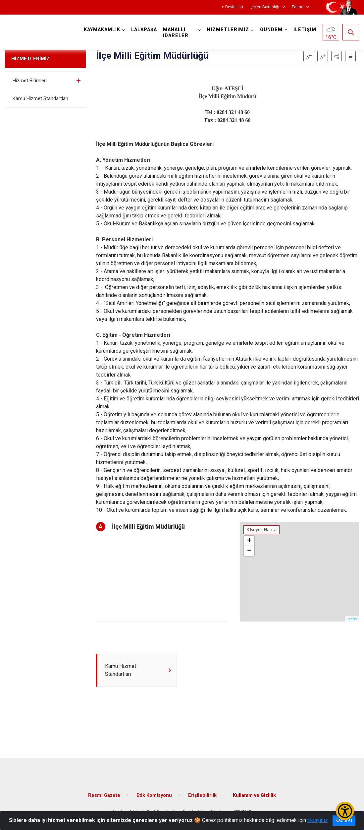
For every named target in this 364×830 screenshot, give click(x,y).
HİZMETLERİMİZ (30, 59)
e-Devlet (229, 7)
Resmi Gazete (104, 795)
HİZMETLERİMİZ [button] (228, 29)
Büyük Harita (263, 529)
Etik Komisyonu (154, 795)
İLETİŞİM (304, 29)
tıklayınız (317, 820)
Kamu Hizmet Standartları (40, 98)
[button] (336, 56)
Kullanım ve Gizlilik (254, 795)
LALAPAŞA (144, 29)
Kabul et (344, 820)
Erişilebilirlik (202, 795)
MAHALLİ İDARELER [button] (175, 32)
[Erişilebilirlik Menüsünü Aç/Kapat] (345, 811)
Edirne (297, 7)
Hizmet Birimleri (30, 81)
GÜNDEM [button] (271, 29)
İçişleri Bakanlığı (264, 7)
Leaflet (351, 619)
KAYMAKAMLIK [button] (102, 29)
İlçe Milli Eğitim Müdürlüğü (148, 526)
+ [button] (249, 541)
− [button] (249, 551)
